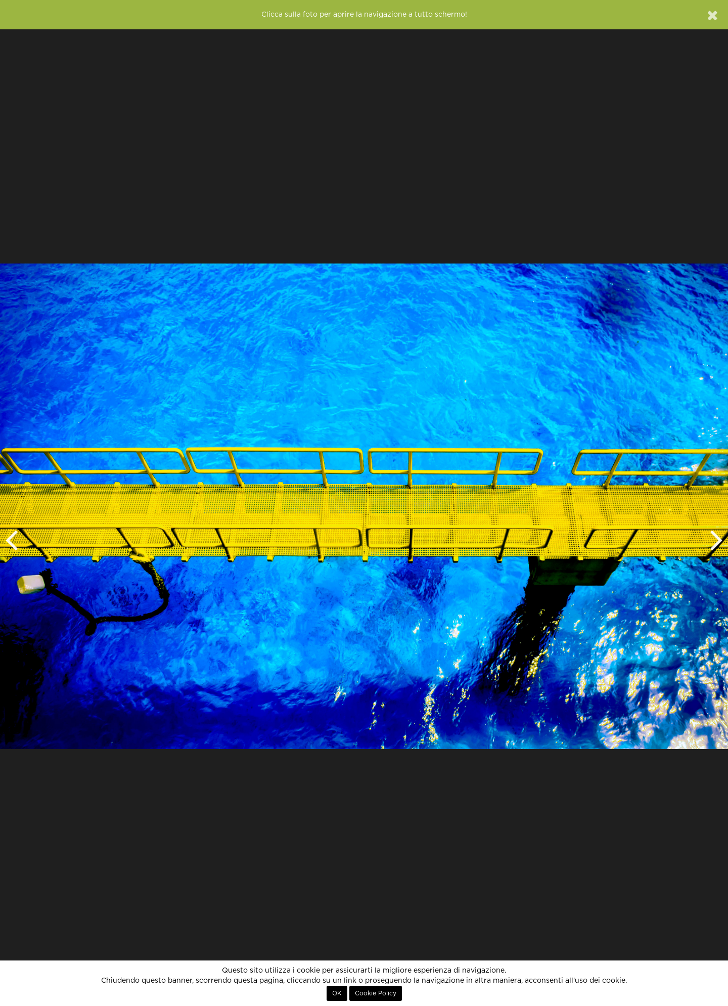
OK (337, 993)
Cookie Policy (375, 993)
